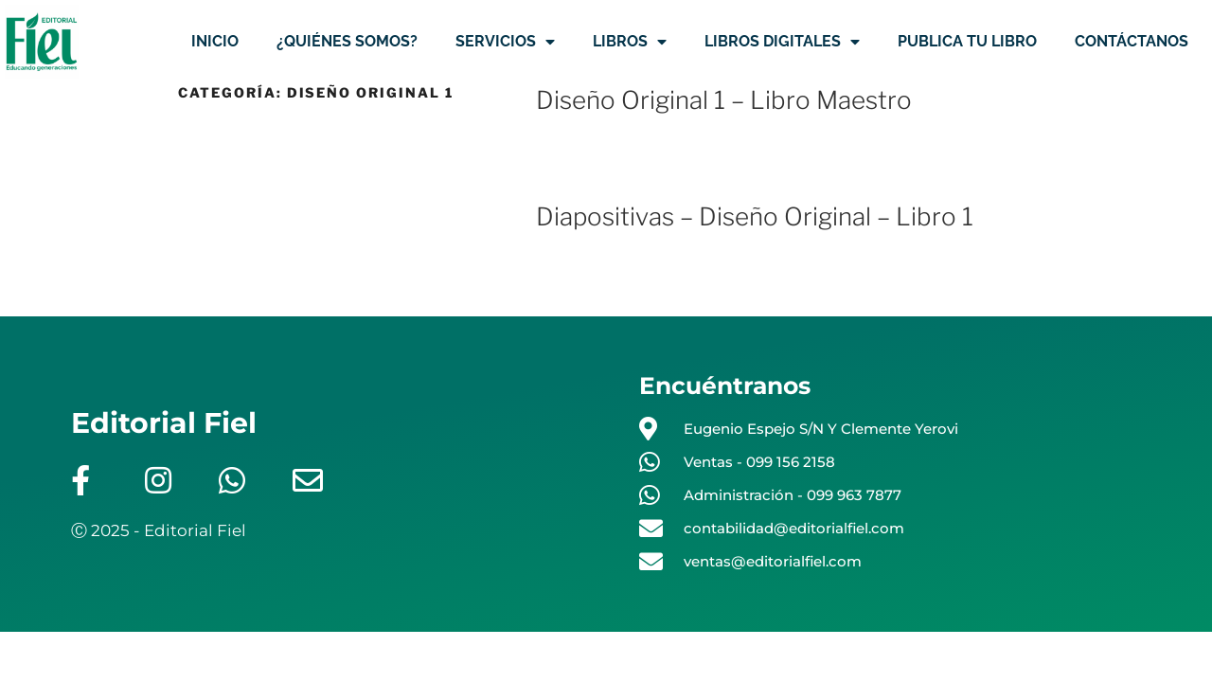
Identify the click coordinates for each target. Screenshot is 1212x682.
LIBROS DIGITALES (782, 42)
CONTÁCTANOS (1131, 41)
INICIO (215, 41)
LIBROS (630, 42)
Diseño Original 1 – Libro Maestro (724, 100)
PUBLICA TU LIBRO (967, 41)
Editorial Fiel (164, 422)
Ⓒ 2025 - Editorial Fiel (158, 530)
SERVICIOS (505, 42)
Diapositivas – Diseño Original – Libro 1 (754, 216)
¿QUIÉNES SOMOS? (347, 41)
